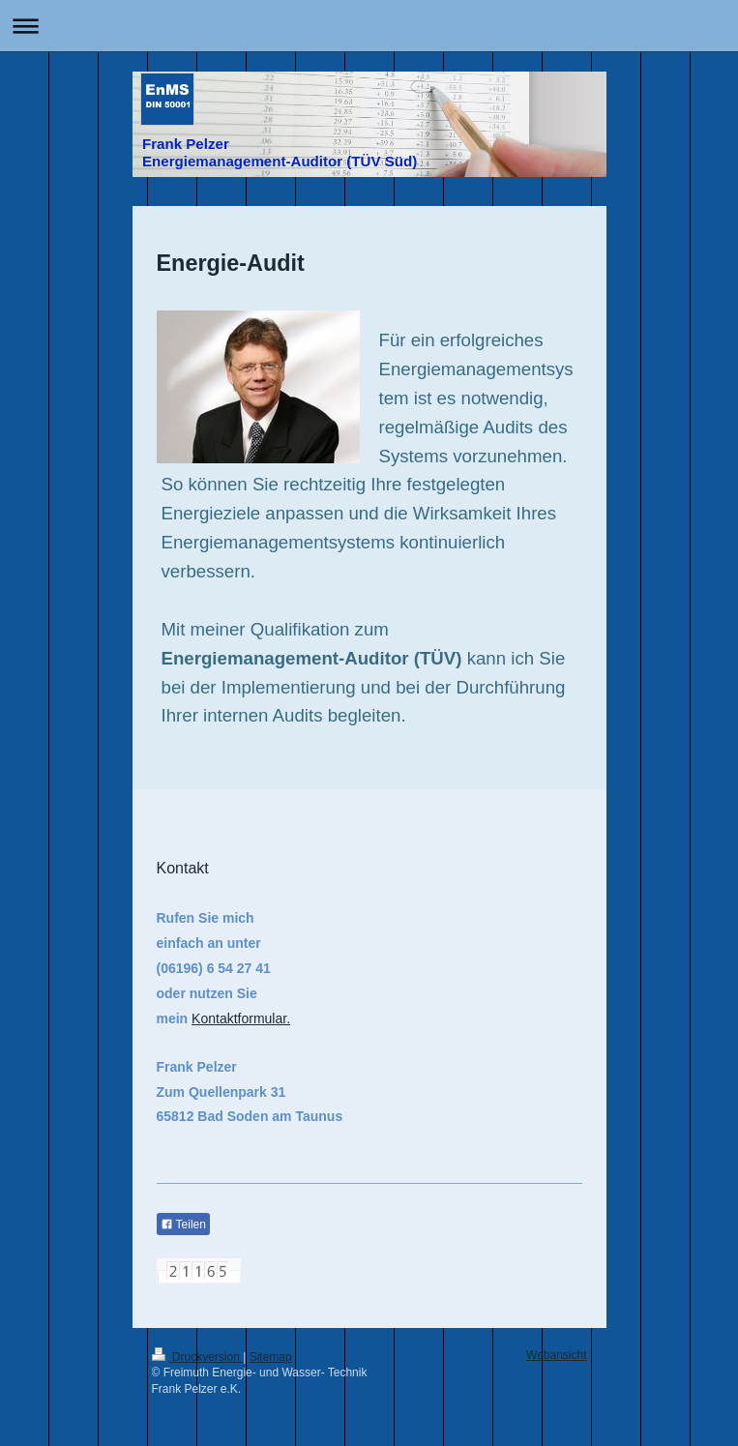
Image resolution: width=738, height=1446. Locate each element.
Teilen (183, 1224)
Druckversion (198, 1357)
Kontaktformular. (241, 1018)
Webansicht (556, 1355)
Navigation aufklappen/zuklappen (369, 25)
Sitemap (271, 1357)
